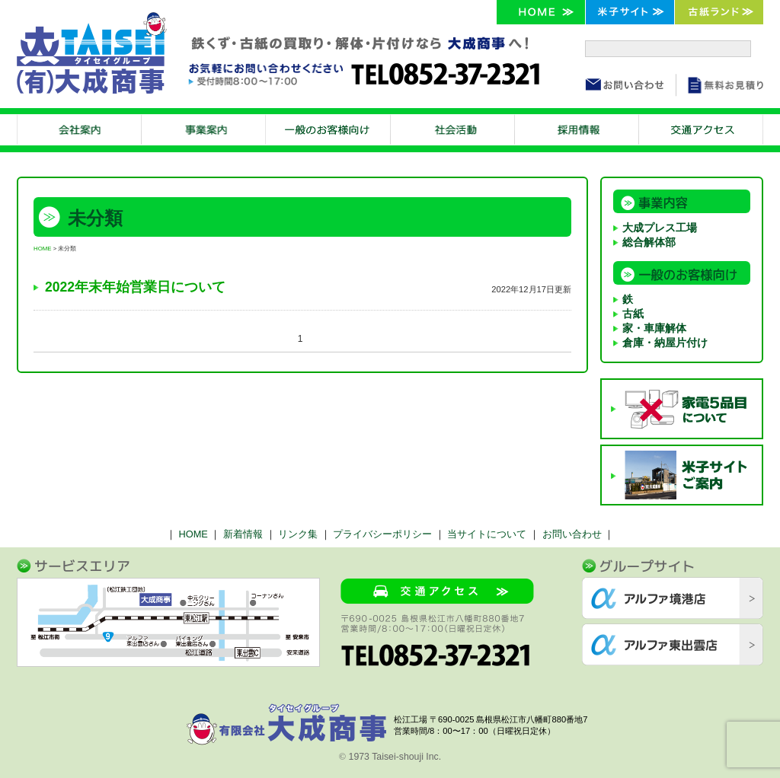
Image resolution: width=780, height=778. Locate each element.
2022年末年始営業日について (135, 287)
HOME (43, 248)
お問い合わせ (572, 534)
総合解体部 (649, 242)
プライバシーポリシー (382, 534)
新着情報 (243, 534)
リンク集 (298, 534)
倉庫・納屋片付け (665, 342)
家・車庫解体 (654, 328)
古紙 (633, 314)
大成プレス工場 (659, 228)
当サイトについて (486, 534)
